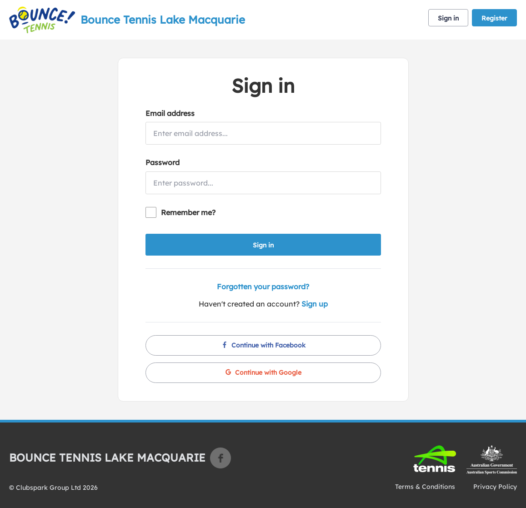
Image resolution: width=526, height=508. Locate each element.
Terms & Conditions (425, 487)
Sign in (448, 18)
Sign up (314, 303)
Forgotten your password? (263, 286)
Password (162, 162)
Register (494, 18)
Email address (170, 113)
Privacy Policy (495, 487)
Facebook (220, 458)
